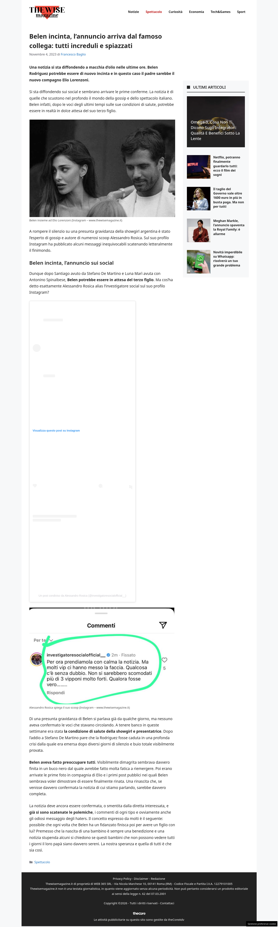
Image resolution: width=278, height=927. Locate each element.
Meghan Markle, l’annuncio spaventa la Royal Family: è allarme (228, 227)
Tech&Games (220, 12)
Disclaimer (141, 879)
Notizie (133, 12)
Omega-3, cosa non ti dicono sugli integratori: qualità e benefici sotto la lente (215, 130)
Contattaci (167, 903)
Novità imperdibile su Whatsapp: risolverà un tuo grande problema (227, 258)
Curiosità (175, 12)
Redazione (158, 879)
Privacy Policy (122, 879)
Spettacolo (154, 12)
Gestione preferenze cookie (262, 923)
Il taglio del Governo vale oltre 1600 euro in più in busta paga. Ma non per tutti (228, 198)
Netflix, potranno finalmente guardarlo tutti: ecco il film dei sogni (226, 166)
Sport (241, 12)
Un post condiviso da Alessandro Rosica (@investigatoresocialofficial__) (82, 595)
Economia (196, 12)
